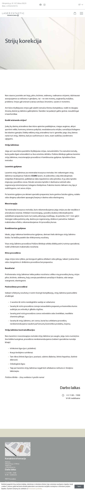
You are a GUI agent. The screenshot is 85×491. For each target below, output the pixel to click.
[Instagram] (44, 5)
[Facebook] (41, 5)
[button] (81, 5)
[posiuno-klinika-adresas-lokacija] (17, 449)
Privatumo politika (35, 488)
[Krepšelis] (74, 13)
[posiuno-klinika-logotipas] (13, 14)
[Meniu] (81, 13)
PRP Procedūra (10, 479)
